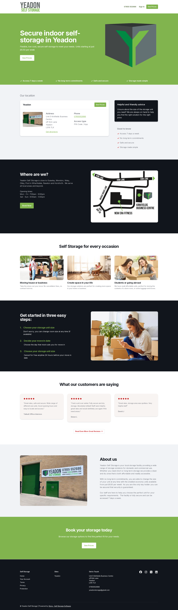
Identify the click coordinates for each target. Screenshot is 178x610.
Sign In (142, 7)
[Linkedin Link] (156, 572)
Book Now (26, 205)
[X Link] (151, 572)
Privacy (23, 585)
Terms (22, 582)
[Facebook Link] (140, 572)
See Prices (152, 7)
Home (22, 576)
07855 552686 (130, 7)
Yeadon (27, 104)
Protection (24, 589)
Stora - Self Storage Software (60, 606)
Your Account (25, 579)
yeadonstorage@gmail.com (99, 590)
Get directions (52, 132)
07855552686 (80, 116)
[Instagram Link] (146, 572)
